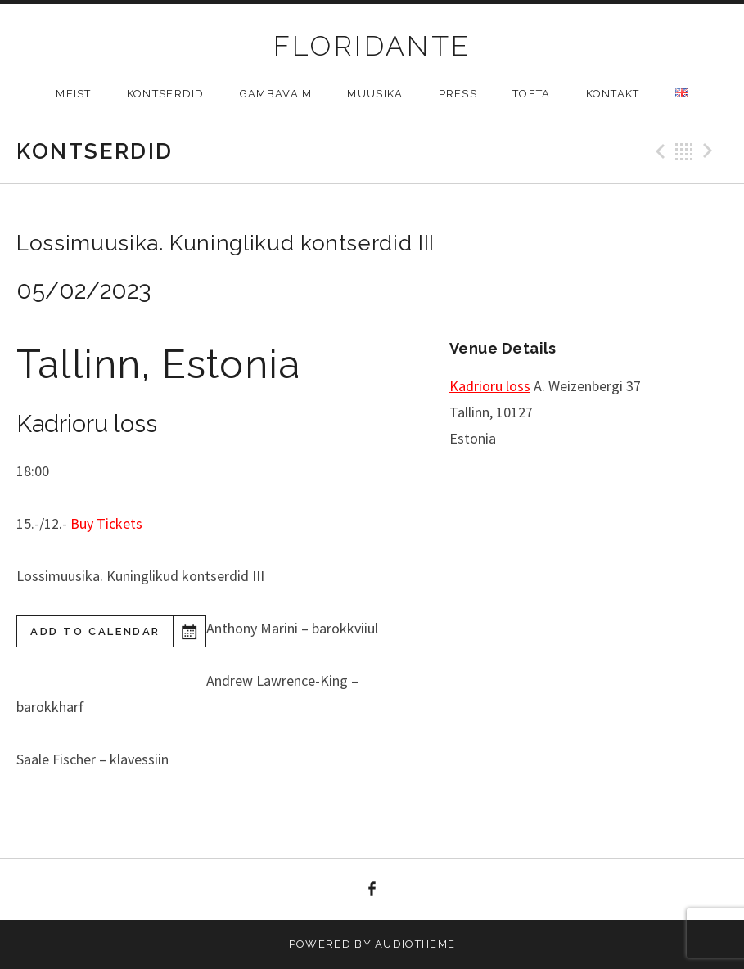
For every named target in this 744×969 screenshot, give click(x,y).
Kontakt (613, 94)
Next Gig (710, 151)
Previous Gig (658, 151)
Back (684, 151)
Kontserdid (166, 94)
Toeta (531, 94)
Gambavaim (276, 94)
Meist (74, 94)
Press (458, 94)
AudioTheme (415, 944)
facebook (372, 889)
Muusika (375, 94)
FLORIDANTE (372, 45)
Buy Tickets (106, 523)
